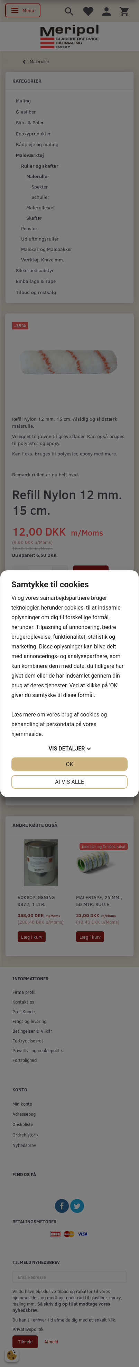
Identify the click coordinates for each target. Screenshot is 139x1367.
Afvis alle (69, 782)
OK (69, 764)
